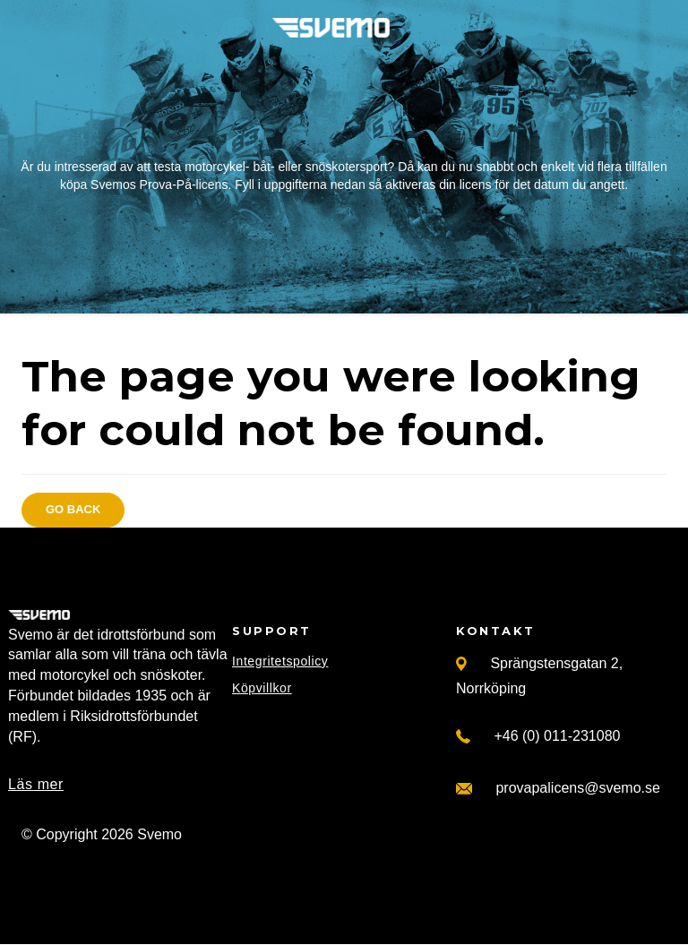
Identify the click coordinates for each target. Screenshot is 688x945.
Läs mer (36, 784)
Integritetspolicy (280, 661)
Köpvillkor (262, 688)
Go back (73, 509)
